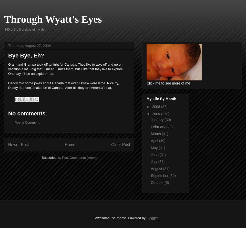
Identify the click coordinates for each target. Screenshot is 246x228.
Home (70, 144)
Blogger (152, 218)
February (158, 127)
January (158, 120)
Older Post (120, 144)
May (155, 148)
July (154, 162)
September (160, 176)
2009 (156, 114)
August (157, 169)
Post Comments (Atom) (79, 158)
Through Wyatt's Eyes (53, 19)
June (155, 155)
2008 (156, 107)
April (155, 141)
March (156, 134)
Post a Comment (27, 122)
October (158, 183)
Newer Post (18, 144)
